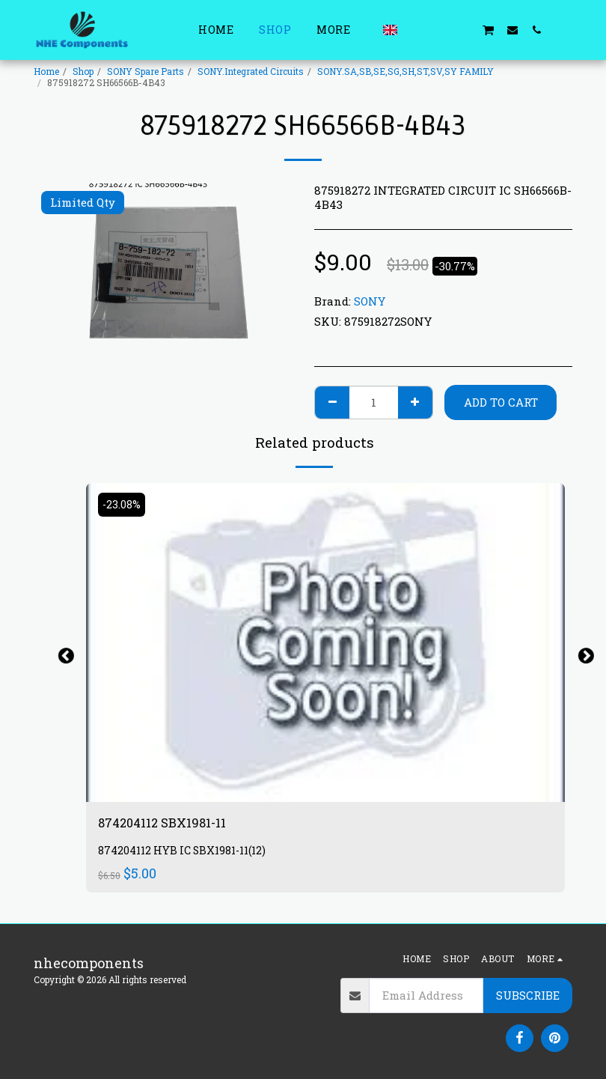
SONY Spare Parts (145, 71)
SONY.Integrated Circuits (251, 71)
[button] (416, 29)
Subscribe (528, 995)
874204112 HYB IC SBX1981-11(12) (186, 852)
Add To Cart (501, 402)
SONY (369, 301)
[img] (325, 643)
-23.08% (123, 505)
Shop (83, 71)
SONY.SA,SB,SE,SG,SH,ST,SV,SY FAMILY (405, 71)
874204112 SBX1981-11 (168, 824)
